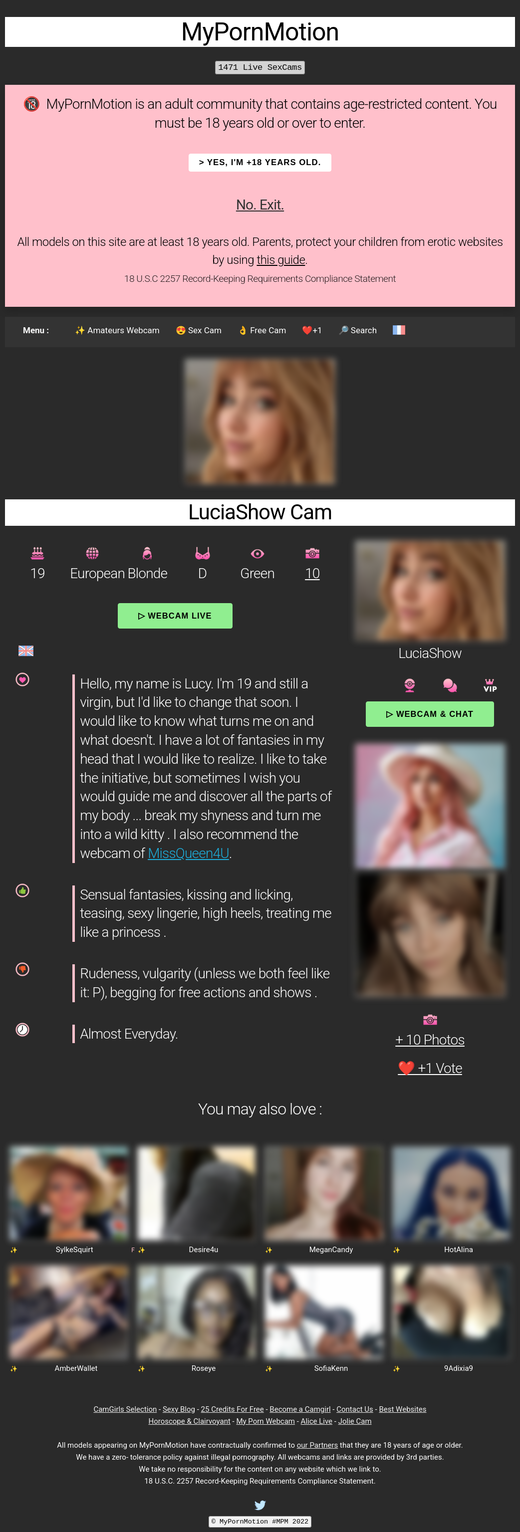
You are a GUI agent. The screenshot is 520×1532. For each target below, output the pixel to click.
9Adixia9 (458, 1368)
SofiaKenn (331, 1368)
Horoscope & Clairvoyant (189, 1421)
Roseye (204, 1368)
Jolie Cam (355, 1421)
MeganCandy (331, 1249)
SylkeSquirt (74, 1249)
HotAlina (458, 1249)
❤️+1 (312, 330)
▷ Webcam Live (175, 615)
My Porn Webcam (265, 1421)
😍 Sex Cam (199, 330)
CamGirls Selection (125, 1409)
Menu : (36, 330)
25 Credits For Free (232, 1409)
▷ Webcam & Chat (429, 713)
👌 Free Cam (262, 330)
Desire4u (204, 1249)
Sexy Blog (179, 1409)
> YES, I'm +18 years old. (260, 162)
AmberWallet (76, 1368)
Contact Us (354, 1409)
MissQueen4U (188, 853)
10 (312, 573)
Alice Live (316, 1421)
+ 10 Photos (430, 1040)
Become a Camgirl (299, 1409)
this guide (281, 260)
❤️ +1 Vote (430, 1068)
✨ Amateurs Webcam (117, 330)
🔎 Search (357, 330)
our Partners (317, 1445)
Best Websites (402, 1409)
